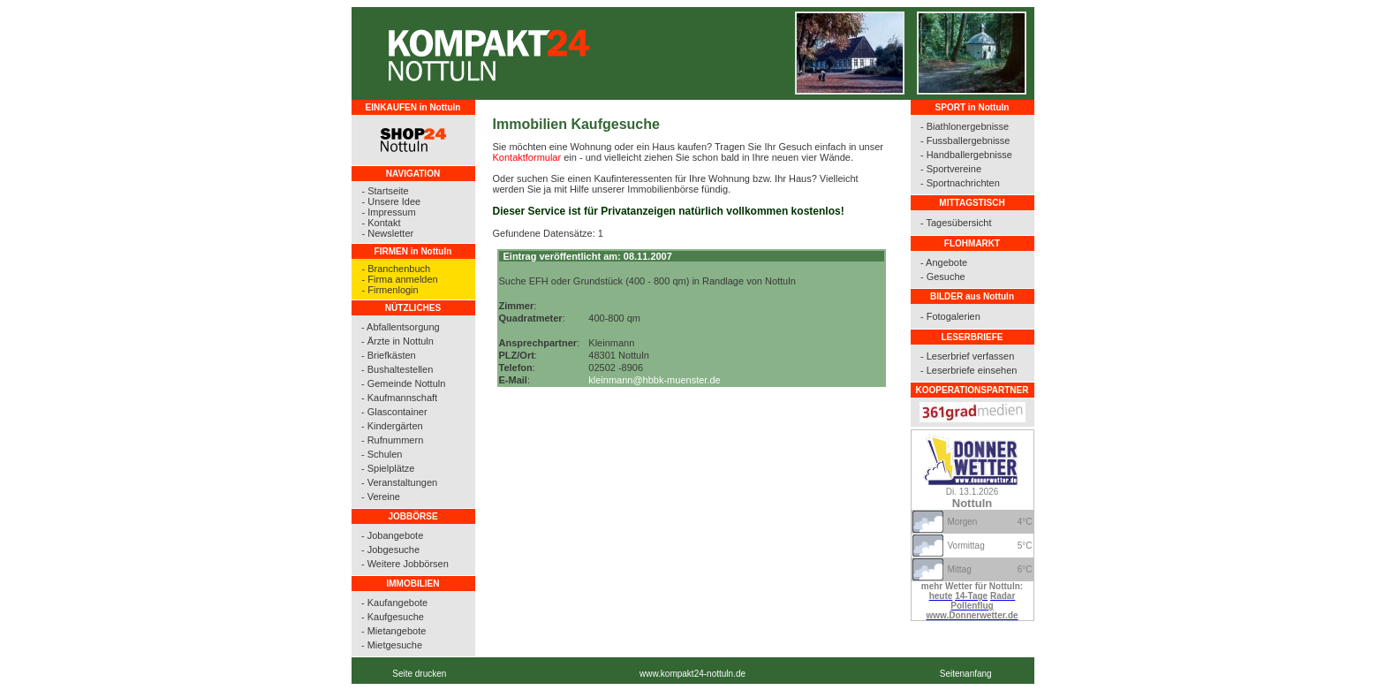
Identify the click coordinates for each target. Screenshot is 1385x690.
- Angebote (943, 262)
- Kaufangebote (394, 602)
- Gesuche (942, 276)
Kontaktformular (527, 157)
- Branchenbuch (396, 268)
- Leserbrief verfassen (967, 356)
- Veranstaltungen (399, 482)
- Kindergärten (392, 426)
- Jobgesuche (390, 549)
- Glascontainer (394, 411)
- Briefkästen (388, 355)
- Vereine (380, 496)
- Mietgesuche (391, 645)
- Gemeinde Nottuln (403, 383)
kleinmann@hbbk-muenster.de (654, 380)
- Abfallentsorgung (400, 327)
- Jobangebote (392, 535)
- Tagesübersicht (956, 222)
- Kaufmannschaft (399, 397)
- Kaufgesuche (392, 616)
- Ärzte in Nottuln (397, 341)
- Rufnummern (392, 440)
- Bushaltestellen (397, 369)
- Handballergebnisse (966, 154)
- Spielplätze (388, 468)
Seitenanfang (966, 674)
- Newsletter (388, 233)
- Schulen (381, 454)
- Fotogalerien (950, 316)
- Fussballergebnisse (965, 140)
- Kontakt (381, 222)
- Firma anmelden (400, 279)
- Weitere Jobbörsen (405, 563)
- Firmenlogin (390, 289)
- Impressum (389, 212)
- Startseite (385, 191)
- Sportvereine (950, 168)
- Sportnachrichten (960, 183)
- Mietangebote (393, 631)
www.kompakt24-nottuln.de (692, 674)
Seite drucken (419, 674)
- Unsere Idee (391, 201)
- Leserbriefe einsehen (968, 370)
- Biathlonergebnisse (964, 126)
